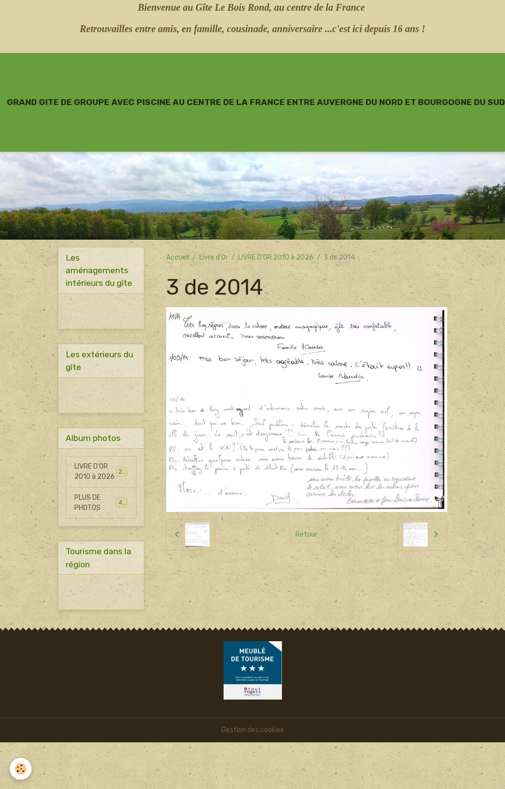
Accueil (177, 257)
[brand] (256, 102)
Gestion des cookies (252, 730)
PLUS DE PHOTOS (100, 502)
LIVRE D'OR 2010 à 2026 (275, 257)
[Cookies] (21, 769)
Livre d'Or (213, 257)
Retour (306, 534)
